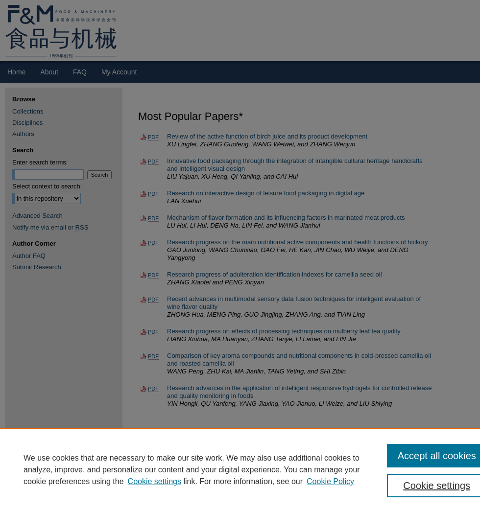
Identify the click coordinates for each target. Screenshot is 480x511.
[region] (240, 469)
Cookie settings (154, 481)
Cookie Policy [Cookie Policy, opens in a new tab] (330, 481)
